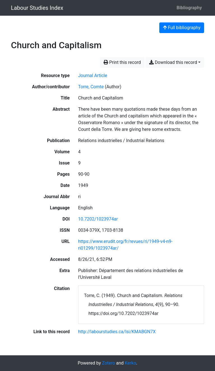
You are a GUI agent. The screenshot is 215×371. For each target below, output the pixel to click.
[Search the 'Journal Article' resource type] (92, 75)
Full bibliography (181, 27)
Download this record (173, 62)
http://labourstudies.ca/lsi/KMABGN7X (117, 331)
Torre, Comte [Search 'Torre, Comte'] (91, 86)
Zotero (108, 363)
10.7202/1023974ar (98, 219)
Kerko (130, 363)
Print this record (122, 62)
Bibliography (189, 7)
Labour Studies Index (37, 7)
